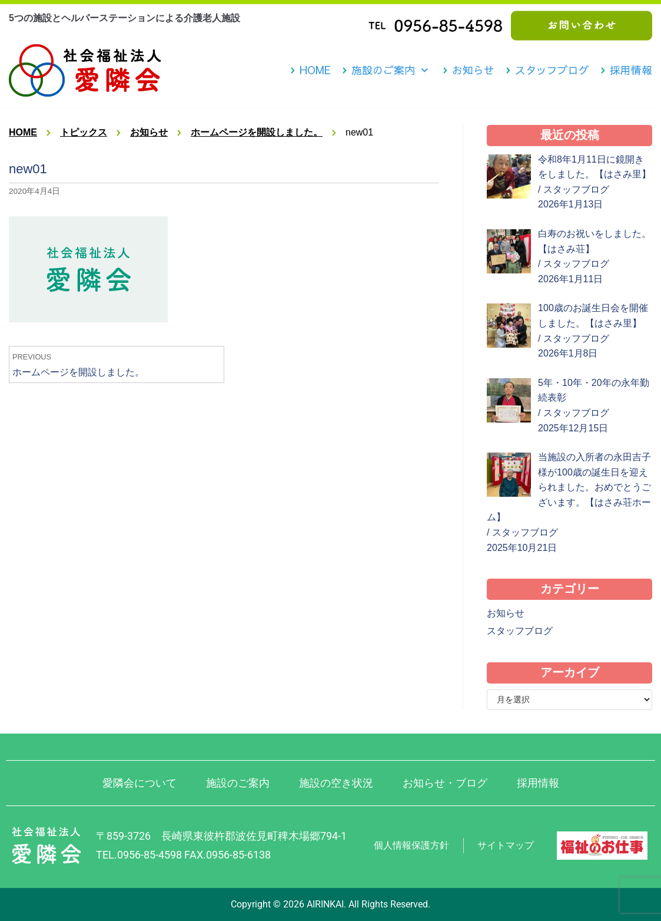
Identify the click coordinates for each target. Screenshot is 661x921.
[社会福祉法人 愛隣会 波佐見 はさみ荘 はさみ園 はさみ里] (85, 70)
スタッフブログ (552, 70)
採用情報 (631, 70)
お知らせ (473, 70)
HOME (315, 70)
